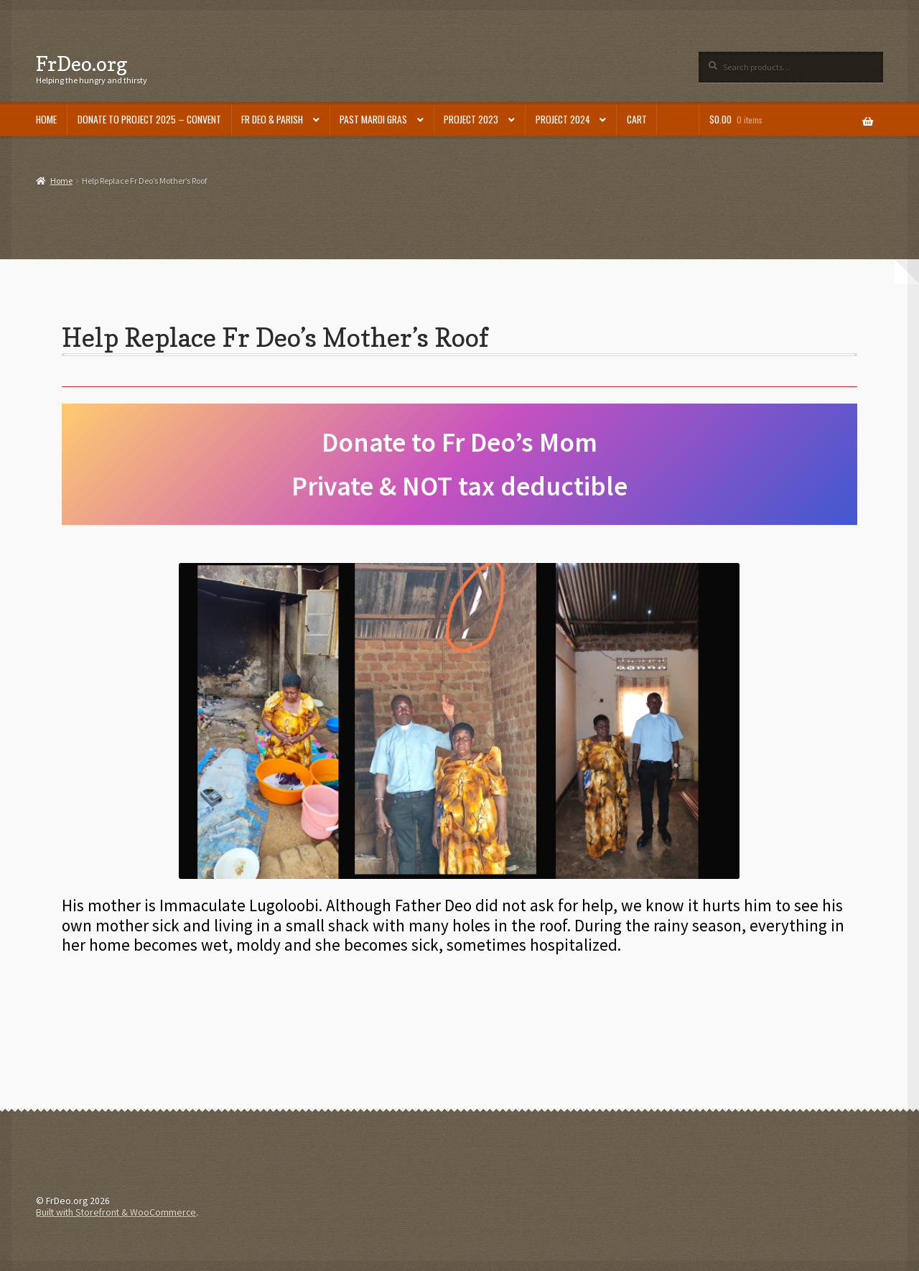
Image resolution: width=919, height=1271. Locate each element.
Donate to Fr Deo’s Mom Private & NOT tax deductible (459, 464)
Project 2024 (563, 119)
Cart (637, 119)
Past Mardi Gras (373, 119)
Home (46, 119)
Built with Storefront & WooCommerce (116, 1212)
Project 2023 (471, 119)
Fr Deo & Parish (272, 119)
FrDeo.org (81, 63)
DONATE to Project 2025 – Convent (149, 119)
